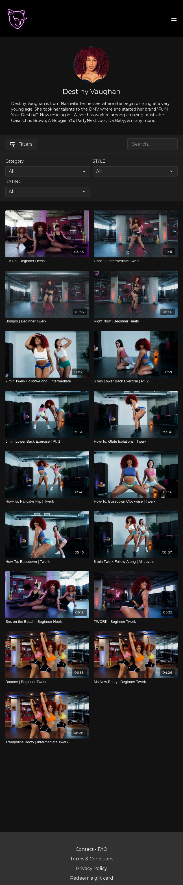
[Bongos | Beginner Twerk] (47, 321)
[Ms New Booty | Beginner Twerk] (136, 682)
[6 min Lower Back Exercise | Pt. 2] (136, 381)
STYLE (99, 161)
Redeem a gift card (91, 878)
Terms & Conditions (91, 859)
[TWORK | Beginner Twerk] (136, 622)
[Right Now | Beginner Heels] (136, 321)
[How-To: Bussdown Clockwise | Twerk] (136, 501)
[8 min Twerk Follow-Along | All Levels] (136, 562)
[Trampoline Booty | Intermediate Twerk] (47, 742)
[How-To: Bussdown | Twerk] (47, 562)
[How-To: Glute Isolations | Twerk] (136, 441)
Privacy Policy (91, 868)
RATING (13, 181)
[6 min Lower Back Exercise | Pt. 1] (47, 441)
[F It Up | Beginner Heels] (47, 261)
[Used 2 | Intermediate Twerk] (136, 261)
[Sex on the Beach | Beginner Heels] (47, 622)
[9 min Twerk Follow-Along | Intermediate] (47, 381)
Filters (21, 144)
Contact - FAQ (91, 849)
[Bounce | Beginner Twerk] (47, 682)
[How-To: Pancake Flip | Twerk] (47, 501)
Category (14, 161)
